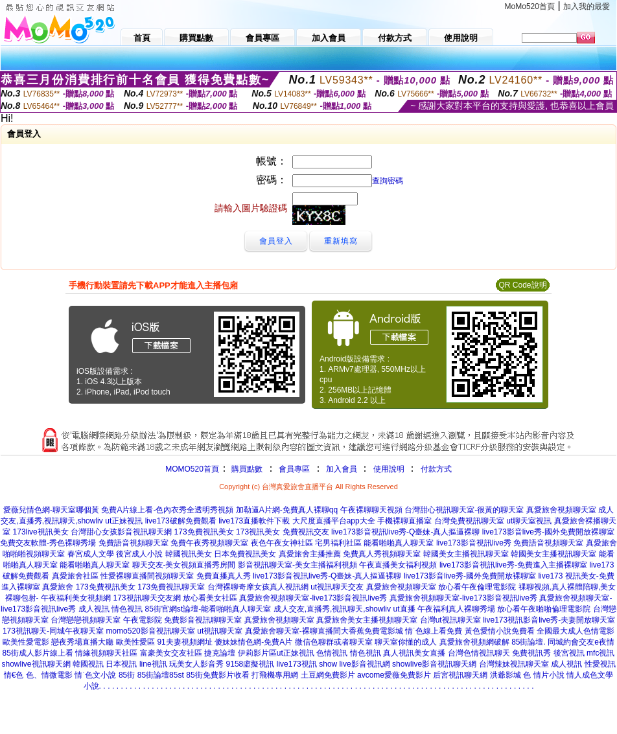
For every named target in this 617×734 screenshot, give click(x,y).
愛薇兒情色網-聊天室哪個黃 (51, 509)
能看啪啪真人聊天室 (399, 542)
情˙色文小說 (95, 675)
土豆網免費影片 (328, 675)
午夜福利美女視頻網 (76, 597)
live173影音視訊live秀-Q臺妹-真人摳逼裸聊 (405, 531)
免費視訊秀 (531, 653)
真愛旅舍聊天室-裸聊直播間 (293, 631)
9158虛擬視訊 (250, 664)
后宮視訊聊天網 (460, 675)
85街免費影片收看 (217, 675)
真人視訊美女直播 (414, 653)
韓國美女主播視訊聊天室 (466, 553)
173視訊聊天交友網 (146, 597)
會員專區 (294, 469)
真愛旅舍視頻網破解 (474, 642)
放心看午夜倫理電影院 (477, 586)
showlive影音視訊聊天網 (434, 664)
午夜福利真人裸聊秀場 (456, 609)
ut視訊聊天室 (219, 631)
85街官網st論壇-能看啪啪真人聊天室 (208, 609)
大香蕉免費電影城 (372, 631)
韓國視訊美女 (188, 553)
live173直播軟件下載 (254, 520)
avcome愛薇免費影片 (394, 675)
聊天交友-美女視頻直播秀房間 (184, 564)
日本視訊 (121, 664)
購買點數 (245, 469)
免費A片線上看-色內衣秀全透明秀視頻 (167, 509)
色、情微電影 (49, 675)
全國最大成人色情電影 (575, 631)
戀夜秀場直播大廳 (82, 642)
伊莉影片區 (257, 653)
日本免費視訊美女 (245, 553)
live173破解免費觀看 (180, 520)
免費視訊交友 (306, 531)
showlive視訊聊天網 (36, 664)
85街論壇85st (160, 675)
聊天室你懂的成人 (406, 642)
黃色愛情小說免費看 (500, 631)
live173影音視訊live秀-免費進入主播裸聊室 (513, 564)
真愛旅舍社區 (75, 575)
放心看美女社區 (210, 597)
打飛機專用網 (274, 675)
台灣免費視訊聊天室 (469, 520)
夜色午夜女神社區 (282, 542)
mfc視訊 (600, 653)
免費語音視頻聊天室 (134, 542)
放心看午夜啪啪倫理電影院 (543, 609)
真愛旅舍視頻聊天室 (561, 509)
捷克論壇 (219, 653)
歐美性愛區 (135, 642)
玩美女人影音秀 (196, 664)
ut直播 (404, 609)
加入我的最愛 (586, 6)
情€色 (14, 675)
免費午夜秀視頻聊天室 (209, 542)
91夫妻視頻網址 (184, 642)
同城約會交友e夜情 (581, 642)
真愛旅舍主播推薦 (310, 553)
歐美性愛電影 (26, 642)
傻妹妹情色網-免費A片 (253, 642)
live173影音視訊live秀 (473, 542)
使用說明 (388, 469)
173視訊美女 (258, 531)
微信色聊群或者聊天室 (334, 642)
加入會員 (341, 469)
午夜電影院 (142, 620)
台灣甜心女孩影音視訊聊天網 (121, 531)
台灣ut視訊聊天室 (450, 620)
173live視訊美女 (41, 531)
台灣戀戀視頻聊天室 (86, 620)
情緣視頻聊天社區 (106, 653)
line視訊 (153, 664)
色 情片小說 (543, 675)
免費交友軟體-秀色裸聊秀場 (48, 542)
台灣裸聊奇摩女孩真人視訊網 (257, 586)
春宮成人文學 (90, 553)
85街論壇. (528, 642)
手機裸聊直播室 (404, 520)
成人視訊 (94, 609)
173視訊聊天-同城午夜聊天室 (53, 631)
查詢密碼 (387, 180)
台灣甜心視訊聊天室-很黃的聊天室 (464, 509)
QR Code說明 (522, 285)
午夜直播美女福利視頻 (398, 564)
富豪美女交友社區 (171, 653)
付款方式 (436, 469)
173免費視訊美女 (204, 531)
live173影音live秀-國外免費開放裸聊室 (548, 531)
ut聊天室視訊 (529, 520)
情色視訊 (127, 609)
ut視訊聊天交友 (337, 586)
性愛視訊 (600, 664)
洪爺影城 (505, 675)
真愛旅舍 (57, 586)
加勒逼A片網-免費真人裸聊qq (287, 509)
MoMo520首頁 (530, 6)
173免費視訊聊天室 (171, 586)
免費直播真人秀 (223, 575)
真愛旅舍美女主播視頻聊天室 (366, 620)
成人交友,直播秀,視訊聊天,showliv (332, 609)
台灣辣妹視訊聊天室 (514, 664)
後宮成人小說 (139, 553)
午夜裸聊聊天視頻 (371, 509)
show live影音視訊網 (354, 664)
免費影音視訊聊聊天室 (203, 620)
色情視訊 (331, 653)
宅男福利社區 (338, 542)
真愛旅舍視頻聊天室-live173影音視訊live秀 (313, 597)
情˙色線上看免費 (433, 631)
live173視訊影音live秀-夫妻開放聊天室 (549, 620)
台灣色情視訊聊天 (479, 653)
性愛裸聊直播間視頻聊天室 (147, 575)
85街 (127, 675)
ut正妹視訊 (124, 520)
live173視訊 (297, 664)
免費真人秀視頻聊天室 (382, 553)
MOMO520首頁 (192, 469)
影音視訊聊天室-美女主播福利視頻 (297, 564)
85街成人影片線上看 (38, 653)
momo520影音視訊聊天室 (150, 631)
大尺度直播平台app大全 (333, 520)
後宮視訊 (569, 653)
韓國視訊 (88, 664)
